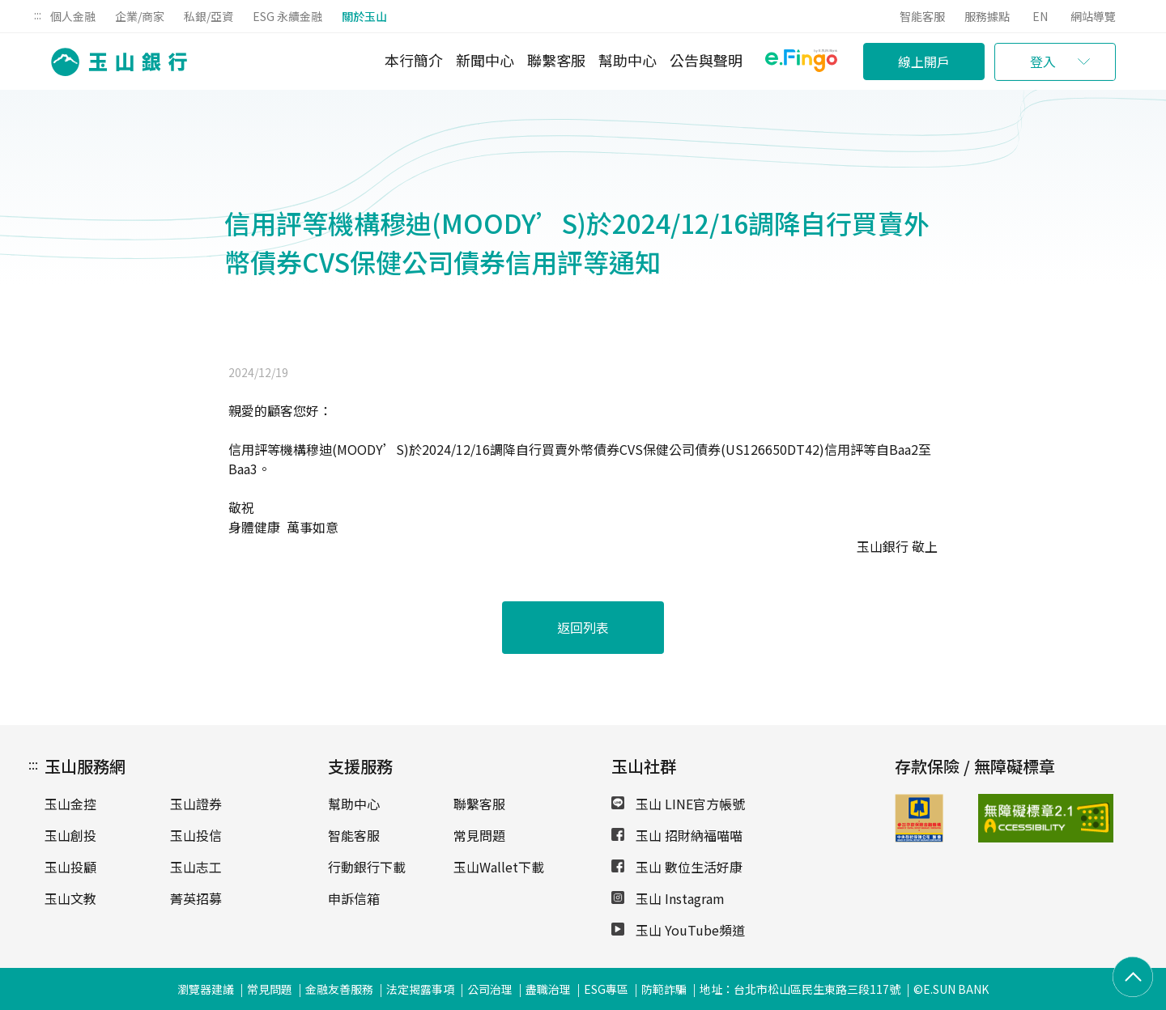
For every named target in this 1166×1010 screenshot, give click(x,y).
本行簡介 (414, 59)
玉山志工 (196, 866)
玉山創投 (70, 835)
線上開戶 (924, 61)
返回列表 (583, 627)
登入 (1043, 61)
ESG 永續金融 (287, 16)
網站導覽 (1093, 16)
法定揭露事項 (420, 989)
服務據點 (987, 16)
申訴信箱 (354, 898)
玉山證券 (196, 803)
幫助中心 (627, 59)
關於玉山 (364, 16)
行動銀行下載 (367, 866)
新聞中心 (485, 59)
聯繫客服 (556, 59)
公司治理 (490, 989)
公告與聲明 (706, 59)
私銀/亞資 (208, 16)
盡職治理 (548, 989)
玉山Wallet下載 (498, 866)
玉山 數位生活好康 (677, 866)
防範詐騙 (664, 989)
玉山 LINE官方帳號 (678, 803)
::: (37, 14)
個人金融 (73, 16)
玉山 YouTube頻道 (678, 930)
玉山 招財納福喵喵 (677, 835)
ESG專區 (606, 989)
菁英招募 (196, 898)
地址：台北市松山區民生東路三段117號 (800, 989)
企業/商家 (139, 16)
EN (1040, 16)
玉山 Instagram (668, 898)
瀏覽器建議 (205, 989)
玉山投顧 (70, 866)
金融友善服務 (339, 989)
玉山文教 (70, 898)
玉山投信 (196, 835)
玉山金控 (70, 803)
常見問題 (479, 835)
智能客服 (922, 16)
